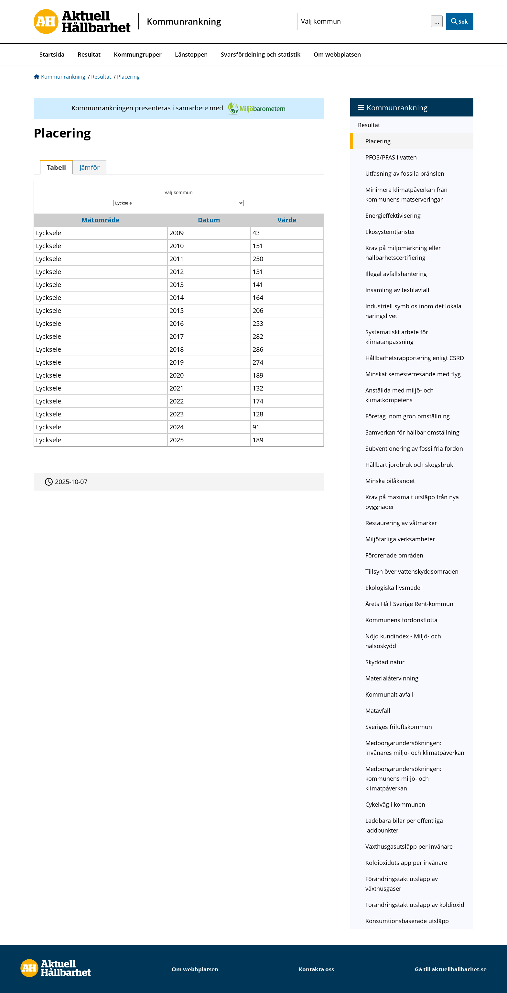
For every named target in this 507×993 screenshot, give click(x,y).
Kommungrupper (138, 54)
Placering (128, 76)
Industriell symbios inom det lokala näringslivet (413, 311)
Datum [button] (209, 219)
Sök (463, 21)
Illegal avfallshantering (396, 274)
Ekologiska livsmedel (393, 587)
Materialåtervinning (391, 678)
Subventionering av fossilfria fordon (414, 448)
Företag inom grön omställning (407, 416)
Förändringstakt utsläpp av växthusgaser (401, 883)
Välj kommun (179, 192)
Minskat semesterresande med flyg (413, 374)
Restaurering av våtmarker (401, 523)
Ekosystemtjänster (390, 232)
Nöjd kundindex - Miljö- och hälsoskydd (403, 641)
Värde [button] (287, 219)
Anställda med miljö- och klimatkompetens (399, 395)
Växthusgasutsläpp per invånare (409, 846)
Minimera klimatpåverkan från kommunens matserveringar (406, 194)
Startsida (51, 54)
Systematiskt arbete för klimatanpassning (396, 337)
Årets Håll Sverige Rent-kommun (409, 604)
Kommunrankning (63, 76)
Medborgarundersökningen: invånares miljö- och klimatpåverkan (414, 747)
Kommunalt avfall (389, 694)
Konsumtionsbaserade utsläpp (407, 921)
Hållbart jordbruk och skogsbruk (409, 465)
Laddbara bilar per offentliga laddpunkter (404, 825)
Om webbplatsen (337, 54)
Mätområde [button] (100, 219)
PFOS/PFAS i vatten (391, 157)
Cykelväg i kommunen (395, 804)
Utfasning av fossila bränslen (404, 173)
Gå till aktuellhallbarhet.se (451, 969)
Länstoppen (191, 54)
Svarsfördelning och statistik (260, 54)
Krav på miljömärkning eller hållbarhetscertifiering (403, 252)
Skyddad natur (385, 662)
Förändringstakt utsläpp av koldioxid (414, 905)
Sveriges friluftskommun (398, 727)
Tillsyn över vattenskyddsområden (411, 571)
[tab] (56, 167)
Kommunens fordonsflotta (401, 620)
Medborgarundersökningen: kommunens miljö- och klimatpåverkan (403, 778)
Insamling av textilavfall (397, 290)
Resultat (89, 54)
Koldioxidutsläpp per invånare (406, 862)
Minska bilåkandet (390, 481)
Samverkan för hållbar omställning (412, 432)
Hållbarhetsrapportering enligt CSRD (414, 358)
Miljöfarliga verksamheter (400, 539)
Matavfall (377, 710)
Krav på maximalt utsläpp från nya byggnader (412, 502)
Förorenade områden (394, 555)
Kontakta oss (316, 969)
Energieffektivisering (393, 215)
